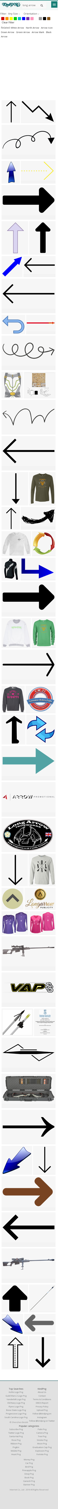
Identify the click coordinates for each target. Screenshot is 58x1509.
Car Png (29, 1463)
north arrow (33, 27)
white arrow (18, 27)
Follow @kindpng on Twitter (42, 1420)
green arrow (23, 32)
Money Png (29, 1459)
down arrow (8, 32)
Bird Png (29, 1466)
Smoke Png (42, 1440)
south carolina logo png (15, 1417)
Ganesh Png (29, 1481)
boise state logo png (16, 1410)
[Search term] (34, 5)
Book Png (29, 1477)
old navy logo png (16, 1402)
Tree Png (42, 1436)
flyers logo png (16, 1406)
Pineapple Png (29, 1470)
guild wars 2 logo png (16, 1395)
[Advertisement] (29, 69)
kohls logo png (16, 1392)
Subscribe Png (16, 1429)
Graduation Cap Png (42, 1447)
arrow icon (47, 27)
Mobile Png (16, 1450)
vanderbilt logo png (16, 1399)
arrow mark (38, 32)
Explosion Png (42, 1450)
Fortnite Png (42, 1454)
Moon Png (42, 1443)
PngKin (16, 1447)
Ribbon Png (16, 1443)
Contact (42, 1395)
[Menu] (54, 4)
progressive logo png (16, 1413)
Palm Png (42, 1429)
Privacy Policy (42, 1406)
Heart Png (16, 1454)
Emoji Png (29, 1473)
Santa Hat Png (16, 1436)
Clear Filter (8, 22)
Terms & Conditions (42, 1399)
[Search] (42, 5)
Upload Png (42, 1410)
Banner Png (29, 1484)
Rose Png (16, 1440)
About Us (42, 1392)
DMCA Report (42, 1402)
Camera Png (42, 1432)
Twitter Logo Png (16, 1432)
